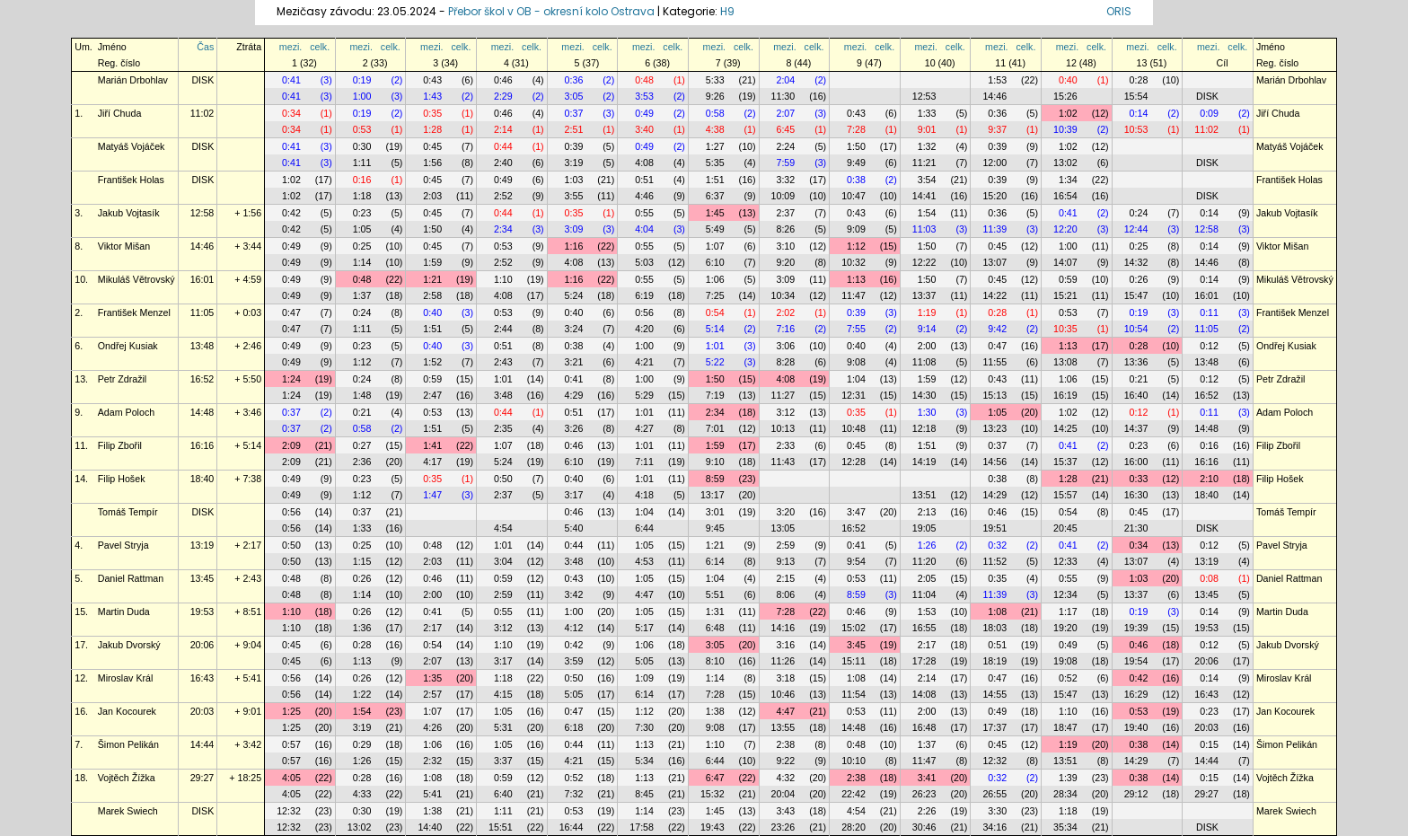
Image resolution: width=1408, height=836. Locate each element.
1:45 (715, 212)
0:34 (291, 113)
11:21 (924, 162)
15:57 (1065, 494)
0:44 (503, 146)
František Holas (131, 179)
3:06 (785, 345)
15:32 (712, 793)
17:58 (641, 827)
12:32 (994, 760)
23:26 (783, 827)
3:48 (503, 395)
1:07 (715, 246)
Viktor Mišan (124, 246)
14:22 (994, 295)
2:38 (785, 744)
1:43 (432, 96)
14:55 (994, 694)
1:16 (574, 246)
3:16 (785, 644)
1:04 (856, 379)
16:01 (202, 279)
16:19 (1065, 395)
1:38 (715, 711)
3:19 (574, 162)
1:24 (291, 379)
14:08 (924, 694)
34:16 (994, 827)
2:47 (432, 395)
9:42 (997, 328)
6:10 (715, 262)
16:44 (571, 827)
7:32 (574, 793)
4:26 (432, 727)
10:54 (1136, 328)
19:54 (1136, 661)
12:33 (1065, 561)
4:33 (362, 793)
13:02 (1065, 162)
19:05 (924, 528)
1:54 (927, 212)
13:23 (994, 428)
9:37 (997, 129)
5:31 (503, 727)
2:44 (503, 328)
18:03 (994, 627)
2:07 (785, 113)
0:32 (997, 545)
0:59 (1068, 279)
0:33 (1139, 478)
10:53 (1136, 129)
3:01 (715, 511)
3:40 (644, 129)
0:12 (1209, 345)
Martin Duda (124, 611)
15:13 (994, 395)
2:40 (503, 162)
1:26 (927, 545)
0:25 (362, 246)
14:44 (202, 744)
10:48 (853, 428)
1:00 (362, 96)
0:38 (856, 179)
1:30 (927, 412)
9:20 (785, 262)
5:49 (715, 229)
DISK (202, 80)
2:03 (432, 195)
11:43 (783, 461)
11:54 (853, 694)
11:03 (924, 229)
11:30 (783, 96)
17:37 (994, 727)
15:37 (1065, 461)
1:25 (291, 711)
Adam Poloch (126, 412)
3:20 (785, 511)
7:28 (856, 129)
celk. (320, 46)
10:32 (853, 262)
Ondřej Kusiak (128, 345)
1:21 (432, 279)
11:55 (994, 361)
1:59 (432, 262)
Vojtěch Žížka (126, 777)
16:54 (1065, 195)
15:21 (1065, 295)
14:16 (783, 627)
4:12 (574, 627)
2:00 (927, 345)
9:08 (856, 361)
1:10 (503, 279)
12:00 (994, 162)
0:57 (291, 744)
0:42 (291, 212)
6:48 (715, 627)
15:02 (853, 627)
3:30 (997, 810)
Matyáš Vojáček (131, 146)
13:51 (924, 494)
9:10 (715, 461)
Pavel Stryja (123, 545)
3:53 (644, 96)
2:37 (785, 212)
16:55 (924, 627)
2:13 (927, 511)
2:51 (574, 129)
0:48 (644, 80)
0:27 (362, 445)
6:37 (715, 195)
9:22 (785, 760)
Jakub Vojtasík (129, 212)
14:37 (1136, 428)
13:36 (1136, 361)
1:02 (1068, 113)
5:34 (644, 760)
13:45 (202, 578)
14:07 (1065, 262)
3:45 (856, 644)
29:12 (1136, 793)
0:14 (1139, 113)
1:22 (362, 694)
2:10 (1209, 478)
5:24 (574, 295)
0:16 (362, 179)
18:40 (202, 478)
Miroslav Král (126, 678)
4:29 (574, 395)
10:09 (783, 195)
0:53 (362, 129)
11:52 (994, 561)
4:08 (644, 162)
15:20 (994, 195)
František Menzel (134, 312)
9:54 (856, 561)
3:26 (574, 428)
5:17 (644, 627)
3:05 (574, 96)
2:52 (503, 195)
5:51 (715, 594)
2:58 (432, 295)
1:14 (362, 262)
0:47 (291, 312)
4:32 (785, 777)
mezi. (290, 46)
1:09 (644, 678)
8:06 (785, 594)
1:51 (715, 179)
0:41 (291, 80)
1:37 (362, 295)
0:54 (715, 312)
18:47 (1065, 727)
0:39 (574, 146)
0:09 (1209, 113)
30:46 (924, 827)
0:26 (1139, 279)
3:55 (574, 195)
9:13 (785, 561)
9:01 (927, 129)
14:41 (924, 195)
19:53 (202, 611)
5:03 (644, 262)
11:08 (924, 361)
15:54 (1136, 96)
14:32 (1136, 262)
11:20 (924, 561)
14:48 (202, 412)
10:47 (853, 195)
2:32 (432, 760)
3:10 (785, 246)
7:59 (785, 162)
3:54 (927, 179)
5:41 (432, 793)
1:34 (1068, 179)
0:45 (432, 146)
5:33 (715, 80)
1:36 (362, 627)
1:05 (362, 229)
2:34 (503, 229)
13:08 (1065, 361)
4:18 (644, 494)
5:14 (715, 328)
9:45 (715, 528)
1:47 (432, 494)
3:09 (574, 229)
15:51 (500, 827)
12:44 (1136, 229)
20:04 (783, 793)
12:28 (853, 461)
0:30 (362, 146)
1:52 (432, 361)
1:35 (432, 678)
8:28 (785, 361)
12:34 (1065, 594)
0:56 (644, 312)
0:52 (1068, 678)
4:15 (503, 694)
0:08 (1209, 578)
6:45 (785, 129)
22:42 (853, 793)
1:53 (997, 80)
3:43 (785, 810)
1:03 (574, 179)
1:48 (362, 395)
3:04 (503, 561)
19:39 (1136, 627)
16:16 (202, 445)
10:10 (853, 760)
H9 (727, 11)
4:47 (644, 594)
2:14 (503, 129)
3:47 (856, 511)
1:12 (856, 246)
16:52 (202, 379)
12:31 (853, 395)
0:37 (574, 113)
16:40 (1136, 395)
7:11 (644, 461)
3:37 (503, 760)
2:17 (432, 627)
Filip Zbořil (120, 445)
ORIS (1118, 11)
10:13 (783, 428)
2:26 (927, 810)
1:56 (432, 162)
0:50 (503, 478)
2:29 (503, 96)
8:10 (715, 661)
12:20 (1065, 229)
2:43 (503, 361)
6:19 (644, 295)
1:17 (1068, 611)
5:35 (715, 162)
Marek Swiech (128, 810)
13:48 (202, 345)
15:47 (1136, 295)
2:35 (503, 428)
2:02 (785, 312)
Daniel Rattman (130, 578)
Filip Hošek (121, 478)
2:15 (785, 578)
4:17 (432, 461)
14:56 (994, 461)
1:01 (715, 345)
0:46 (503, 80)
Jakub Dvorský (129, 644)
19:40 (1136, 727)
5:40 (574, 528)
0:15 (1209, 744)
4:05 (291, 777)
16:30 (1136, 494)
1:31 (715, 611)
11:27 (783, 395)
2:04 (785, 80)
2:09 (291, 445)
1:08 (997, 611)
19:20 (1065, 627)
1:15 (362, 561)
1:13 (856, 279)
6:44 (644, 528)
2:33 (785, 445)
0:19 (362, 80)
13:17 (712, 494)
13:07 (994, 262)
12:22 (924, 262)
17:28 (924, 661)
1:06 (715, 279)
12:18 (924, 428)
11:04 (924, 594)
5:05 (644, 661)
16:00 (1136, 461)
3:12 (785, 412)
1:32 (927, 146)
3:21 (574, 361)
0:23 (362, 212)
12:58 (202, 212)
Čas (205, 46)
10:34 (783, 295)
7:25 (715, 295)
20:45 (1065, 528)
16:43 (202, 678)
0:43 (432, 80)
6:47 (715, 777)
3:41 (927, 777)
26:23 (924, 793)
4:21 (644, 361)
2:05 (927, 578)
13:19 (202, 545)
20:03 (202, 711)
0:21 (1139, 379)
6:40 (503, 793)
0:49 (644, 113)
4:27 (644, 428)
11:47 (853, 295)
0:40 (1068, 80)
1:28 (432, 129)
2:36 (362, 461)
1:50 (856, 146)
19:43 (712, 827)
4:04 (644, 229)
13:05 (783, 528)
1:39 (1068, 777)
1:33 (927, 113)
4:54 (503, 528)
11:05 (202, 312)
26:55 (994, 793)
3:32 (785, 179)
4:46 (644, 195)
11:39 (994, 229)
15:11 (853, 661)
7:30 (644, 727)
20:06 (202, 644)
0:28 (1139, 80)
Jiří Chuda (120, 113)
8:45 (644, 793)
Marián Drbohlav (133, 80)
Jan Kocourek (127, 711)
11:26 (783, 661)
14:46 (994, 96)
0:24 (1139, 212)
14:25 (1065, 428)
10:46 (783, 694)
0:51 (644, 179)
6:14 (715, 561)
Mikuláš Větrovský (136, 279)
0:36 (574, 80)
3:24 (574, 328)
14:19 (924, 461)
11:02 (202, 113)
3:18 (785, 678)
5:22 (715, 361)
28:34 (1065, 793)
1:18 (362, 195)
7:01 (715, 428)
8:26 (785, 229)
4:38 (715, 129)
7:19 (715, 395)
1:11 (362, 162)
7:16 (785, 328)
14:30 (924, 395)
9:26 (715, 96)
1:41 (432, 445)
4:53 (644, 561)
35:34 (1065, 827)
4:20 (644, 328)
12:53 (924, 96)
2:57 (432, 694)
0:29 (362, 744)
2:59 (785, 545)
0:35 (432, 113)
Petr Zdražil (122, 379)
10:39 (1065, 129)
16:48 (924, 727)
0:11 (1209, 312)
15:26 (1065, 96)
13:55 (783, 727)
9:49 (856, 162)
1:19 (927, 312)
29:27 (202, 777)
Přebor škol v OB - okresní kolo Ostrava (551, 11)
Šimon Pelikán (128, 744)
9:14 (927, 328)
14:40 (430, 827)
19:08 (1065, 661)
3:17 (574, 494)
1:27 (715, 146)
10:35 (1065, 328)
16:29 (1136, 694)
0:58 (715, 113)
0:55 (644, 212)
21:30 (1136, 528)
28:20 (853, 827)
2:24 (785, 146)
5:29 (644, 395)
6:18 (574, 727)
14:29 (994, 494)
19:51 (994, 528)
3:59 (574, 661)
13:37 (924, 295)
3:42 (574, 594)
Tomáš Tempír (128, 511)
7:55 (856, 328)
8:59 (715, 478)
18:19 (994, 661)
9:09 (856, 229)
